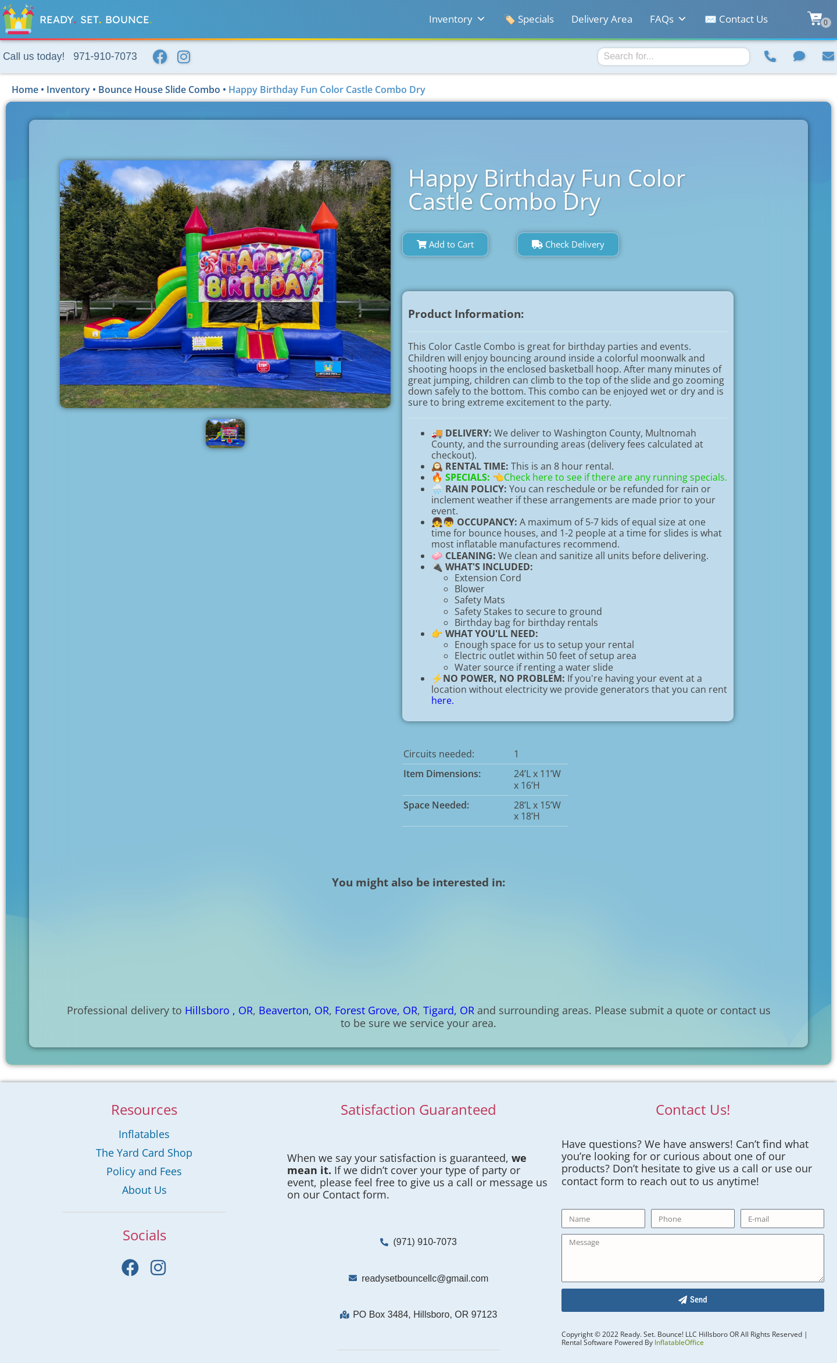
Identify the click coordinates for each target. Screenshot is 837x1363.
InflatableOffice (679, 1342)
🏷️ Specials (528, 19)
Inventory (457, 19)
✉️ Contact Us (736, 19)
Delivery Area (601, 19)
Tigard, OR (448, 1010)
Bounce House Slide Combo (159, 89)
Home (25, 89)
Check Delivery (568, 244)
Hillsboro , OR (219, 1010)
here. (442, 700)
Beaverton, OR (294, 1010)
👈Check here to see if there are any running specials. (609, 477)
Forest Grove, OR (376, 1010)
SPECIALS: (468, 477)
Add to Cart (445, 244)
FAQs (668, 19)
